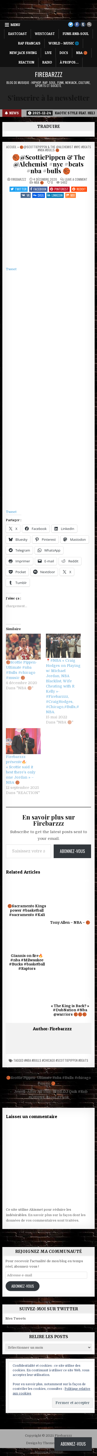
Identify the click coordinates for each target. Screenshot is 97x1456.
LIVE (48, 53)
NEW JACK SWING (23, 53)
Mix (70, 195)
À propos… (69, 62)
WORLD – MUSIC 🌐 (63, 43)
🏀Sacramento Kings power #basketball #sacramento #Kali (26, 910)
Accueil (11, 147)
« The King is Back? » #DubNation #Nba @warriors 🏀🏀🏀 (70, 1010)
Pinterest (59, 189)
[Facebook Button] (76, 24)
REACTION (26, 62)
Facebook (38, 189)
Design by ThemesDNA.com (48, 1443)
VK (26, 195)
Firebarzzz (48, 74)
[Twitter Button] (70, 24)
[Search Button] (89, 24)
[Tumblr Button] (83, 24)
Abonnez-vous (72, 851)
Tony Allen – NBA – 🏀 (70, 922)
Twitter (19, 189)
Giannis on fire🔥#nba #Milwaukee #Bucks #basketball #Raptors (27, 962)
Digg (38, 195)
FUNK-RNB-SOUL (76, 34)
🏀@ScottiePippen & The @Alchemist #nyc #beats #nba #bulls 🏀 (48, 164)
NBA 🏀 (81, 53)
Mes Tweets (15, 1318)
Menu (15, 25)
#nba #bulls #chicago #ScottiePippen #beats (56, 1060)
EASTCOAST (17, 34)
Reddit (79, 189)
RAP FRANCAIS (29, 43)
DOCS (64, 53)
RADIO (47, 62)
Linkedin (55, 195)
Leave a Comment (76, 179)
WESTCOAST (45, 34)
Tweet (11, 269)
